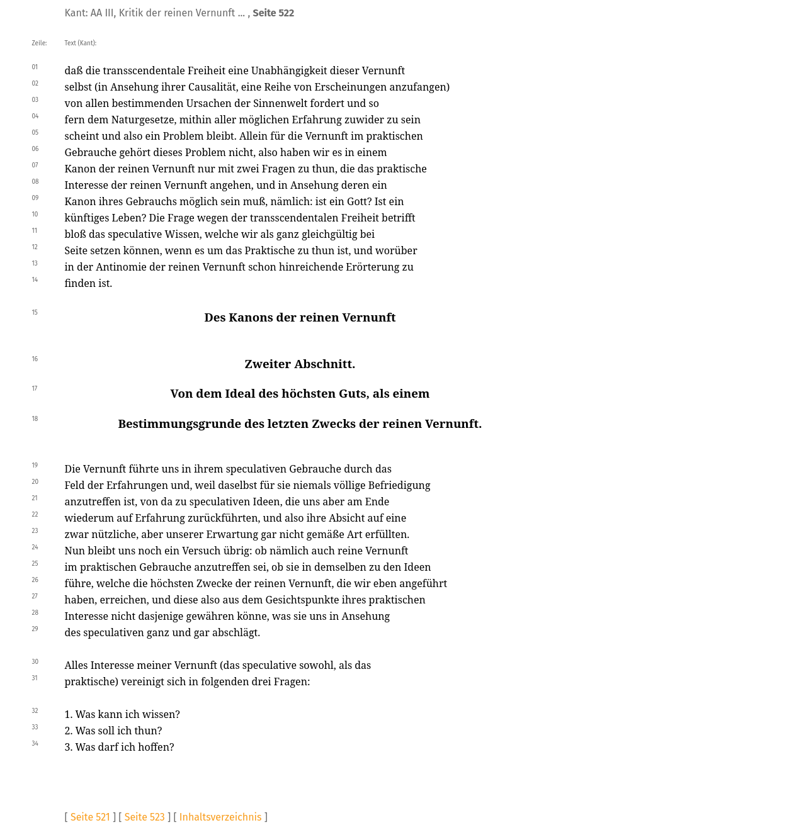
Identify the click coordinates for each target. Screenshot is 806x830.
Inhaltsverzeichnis (220, 817)
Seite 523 (145, 817)
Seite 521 (90, 817)
